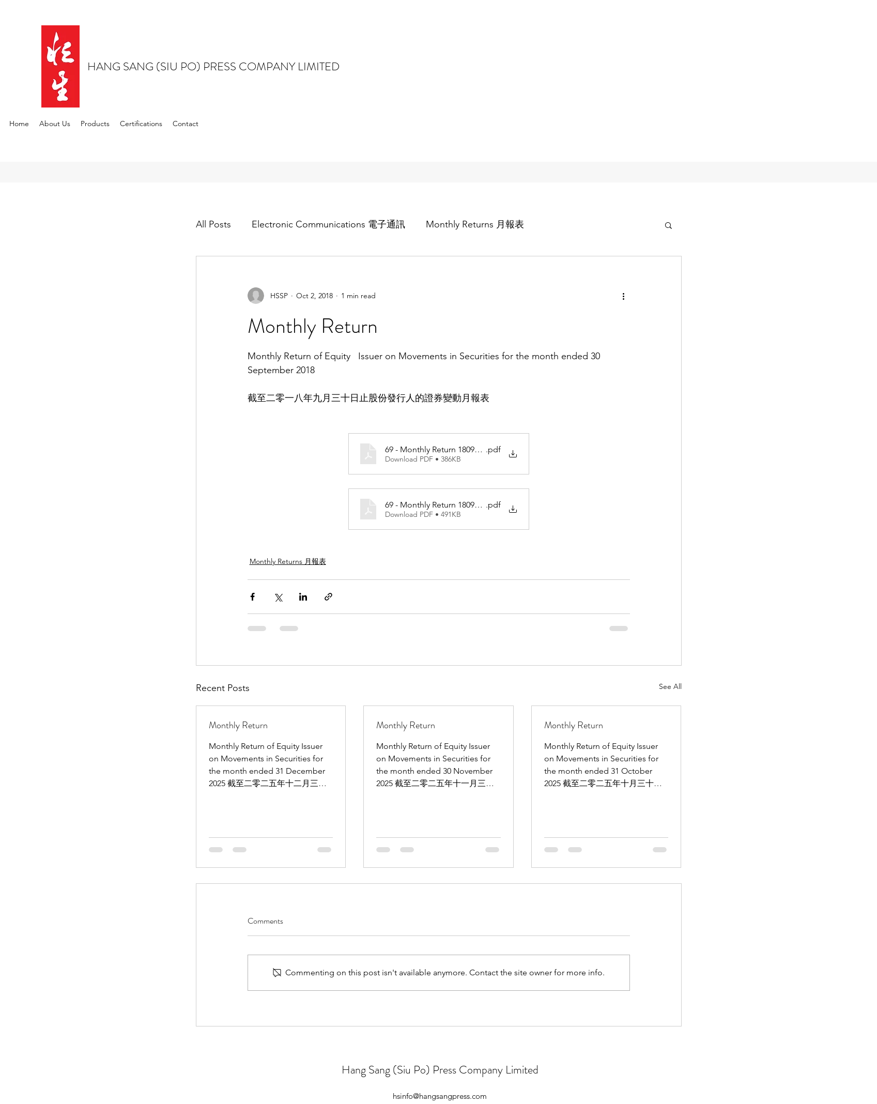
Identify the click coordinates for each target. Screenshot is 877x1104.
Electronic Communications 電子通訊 (328, 224)
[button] (668, 225)
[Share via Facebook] (252, 597)
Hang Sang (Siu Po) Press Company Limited (440, 1070)
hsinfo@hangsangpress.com (440, 1096)
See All (670, 686)
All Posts (213, 224)
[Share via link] (328, 597)
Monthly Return (238, 725)
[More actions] (624, 295)
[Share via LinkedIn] (303, 597)
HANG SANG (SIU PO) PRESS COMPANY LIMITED (213, 66)
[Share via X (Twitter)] (278, 597)
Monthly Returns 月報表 (475, 224)
